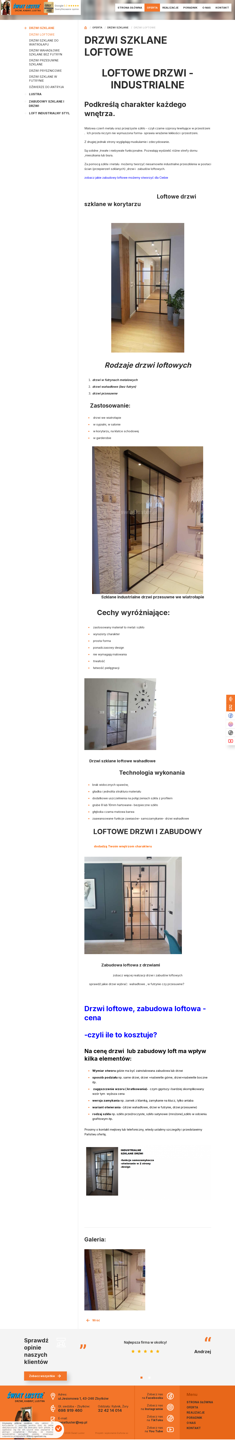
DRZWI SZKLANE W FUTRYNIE (43, 78)
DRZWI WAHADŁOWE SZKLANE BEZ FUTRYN (45, 52)
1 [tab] (141, 1378)
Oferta (152, 7)
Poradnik (191, 7)
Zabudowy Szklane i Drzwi (44, 104)
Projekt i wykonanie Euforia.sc (111, 1433)
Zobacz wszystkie (45, 1376)
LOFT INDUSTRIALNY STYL (47, 113)
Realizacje (171, 7)
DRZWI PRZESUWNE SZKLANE (44, 62)
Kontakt (223, 7)
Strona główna (130, 7)
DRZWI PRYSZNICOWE (45, 71)
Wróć (93, 1321)
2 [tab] (149, 1378)
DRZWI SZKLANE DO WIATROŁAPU (44, 42)
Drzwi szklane (39, 28)
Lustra (33, 94)
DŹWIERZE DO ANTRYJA (46, 87)
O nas (207, 7)
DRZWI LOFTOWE (42, 34)
